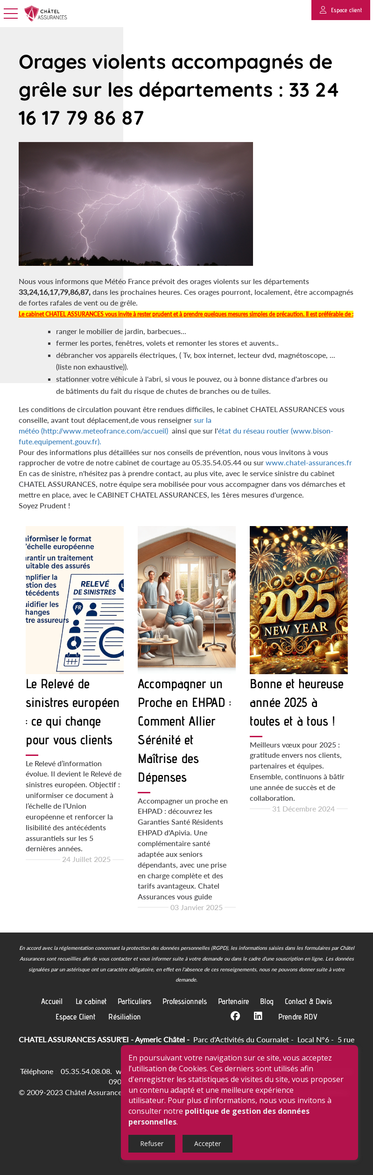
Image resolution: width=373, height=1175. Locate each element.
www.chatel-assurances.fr (309, 462)
